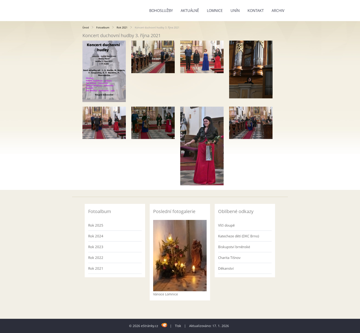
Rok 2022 (95, 257)
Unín (235, 10)
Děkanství (226, 268)
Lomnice (215, 10)
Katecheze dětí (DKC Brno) (238, 236)
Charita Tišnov (229, 257)
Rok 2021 (122, 27)
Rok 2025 (95, 225)
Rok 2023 (95, 246)
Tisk (178, 326)
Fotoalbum (102, 27)
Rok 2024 (95, 236)
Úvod (85, 27)
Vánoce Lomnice (165, 294)
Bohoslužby (161, 10)
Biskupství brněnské (234, 246)
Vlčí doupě (226, 225)
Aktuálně (190, 10)
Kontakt (256, 10)
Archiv (278, 10)
